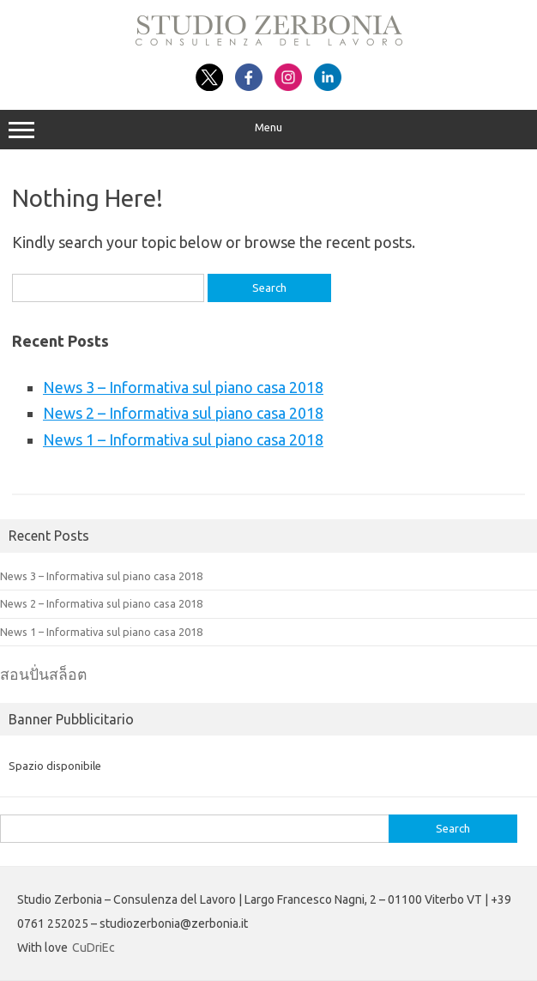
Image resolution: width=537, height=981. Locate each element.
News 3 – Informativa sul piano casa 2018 (183, 387)
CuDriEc (93, 947)
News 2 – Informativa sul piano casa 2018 (183, 412)
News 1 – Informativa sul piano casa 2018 (183, 439)
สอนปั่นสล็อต (43, 674)
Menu (268, 129)
